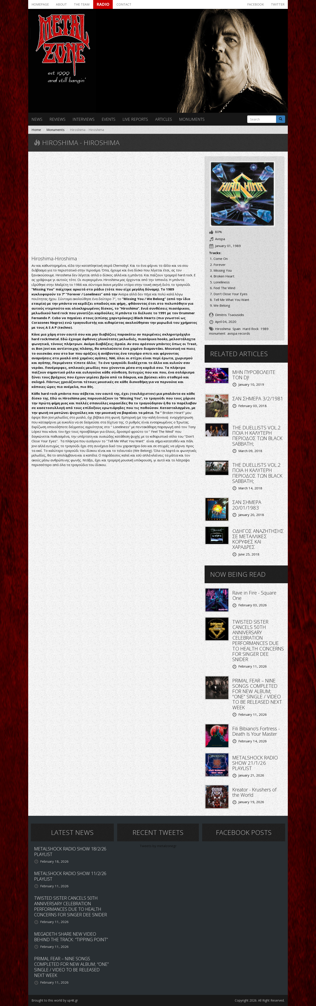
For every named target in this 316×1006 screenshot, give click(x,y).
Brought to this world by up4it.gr (55, 1000)
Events (108, 119)
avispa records (238, 333)
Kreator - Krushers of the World (254, 792)
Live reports (135, 119)
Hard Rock (251, 328)
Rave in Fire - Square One (254, 595)
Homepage (40, 4)
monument (217, 333)
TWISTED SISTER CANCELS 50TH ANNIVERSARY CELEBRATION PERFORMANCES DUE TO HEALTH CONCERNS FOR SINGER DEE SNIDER (258, 640)
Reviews (57, 119)
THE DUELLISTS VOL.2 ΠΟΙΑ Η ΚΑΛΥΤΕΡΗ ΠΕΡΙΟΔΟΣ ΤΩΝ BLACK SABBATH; (257, 435)
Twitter (277, 4)
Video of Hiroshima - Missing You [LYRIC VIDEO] (115, 203)
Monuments (192, 119)
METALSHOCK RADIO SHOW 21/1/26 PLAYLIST (255, 762)
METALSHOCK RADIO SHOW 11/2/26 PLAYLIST (70, 876)
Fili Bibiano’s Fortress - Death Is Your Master (256, 731)
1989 (265, 328)
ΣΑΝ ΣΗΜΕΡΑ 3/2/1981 (257, 398)
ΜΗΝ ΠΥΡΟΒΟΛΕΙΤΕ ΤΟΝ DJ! (253, 375)
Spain (237, 328)
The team (81, 4)
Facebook (255, 4)
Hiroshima (223, 328)
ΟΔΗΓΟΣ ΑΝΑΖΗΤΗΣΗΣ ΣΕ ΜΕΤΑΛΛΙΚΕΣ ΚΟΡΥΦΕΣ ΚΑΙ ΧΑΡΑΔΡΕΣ (258, 539)
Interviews (84, 119)
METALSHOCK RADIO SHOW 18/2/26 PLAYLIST (70, 851)
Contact (124, 4)
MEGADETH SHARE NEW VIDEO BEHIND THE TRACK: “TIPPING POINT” (71, 937)
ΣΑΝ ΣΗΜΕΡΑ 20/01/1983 (246, 505)
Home (36, 129)
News (37, 119)
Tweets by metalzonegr (158, 846)
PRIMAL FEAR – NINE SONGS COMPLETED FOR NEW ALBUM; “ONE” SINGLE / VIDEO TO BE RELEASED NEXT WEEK (257, 694)
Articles (163, 119)
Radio (103, 4)
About (61, 4)
